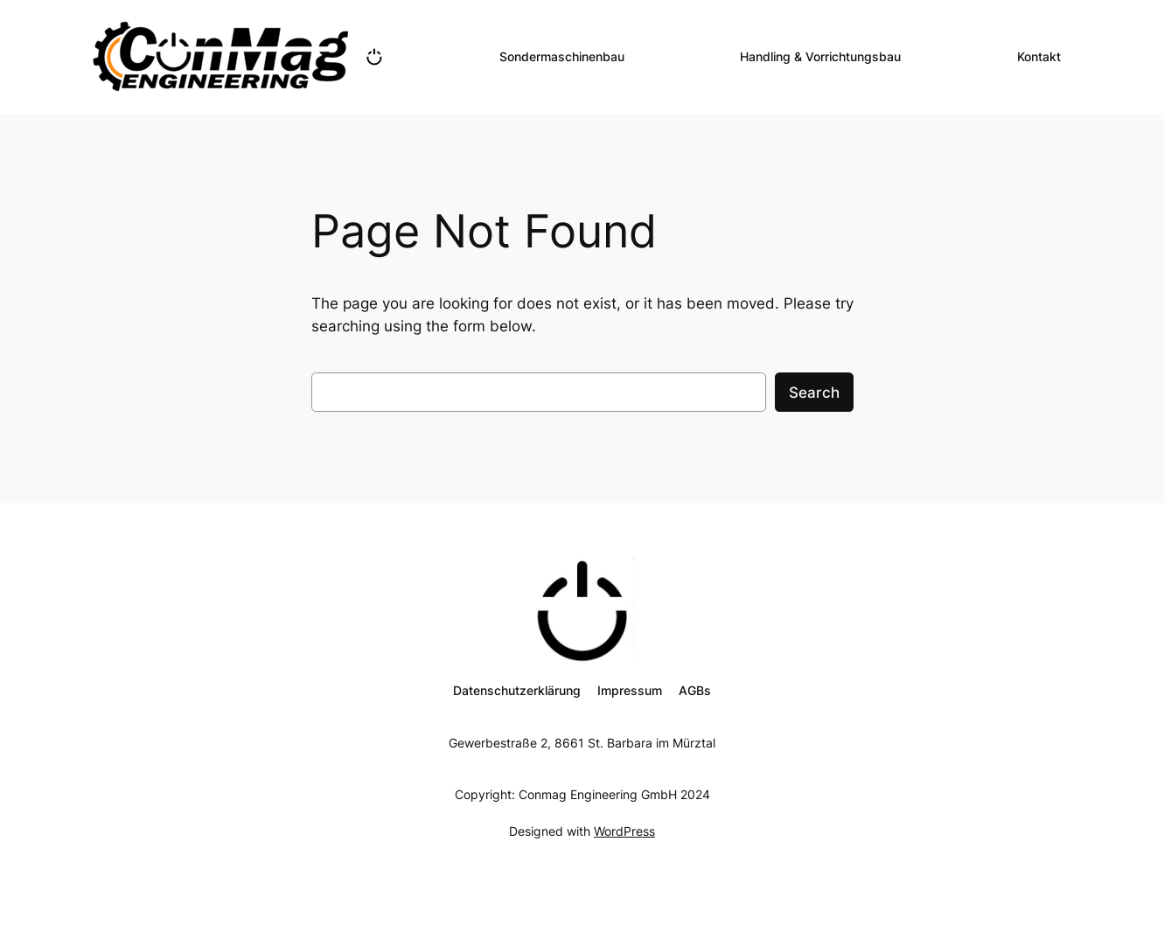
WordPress (624, 831)
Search (814, 392)
